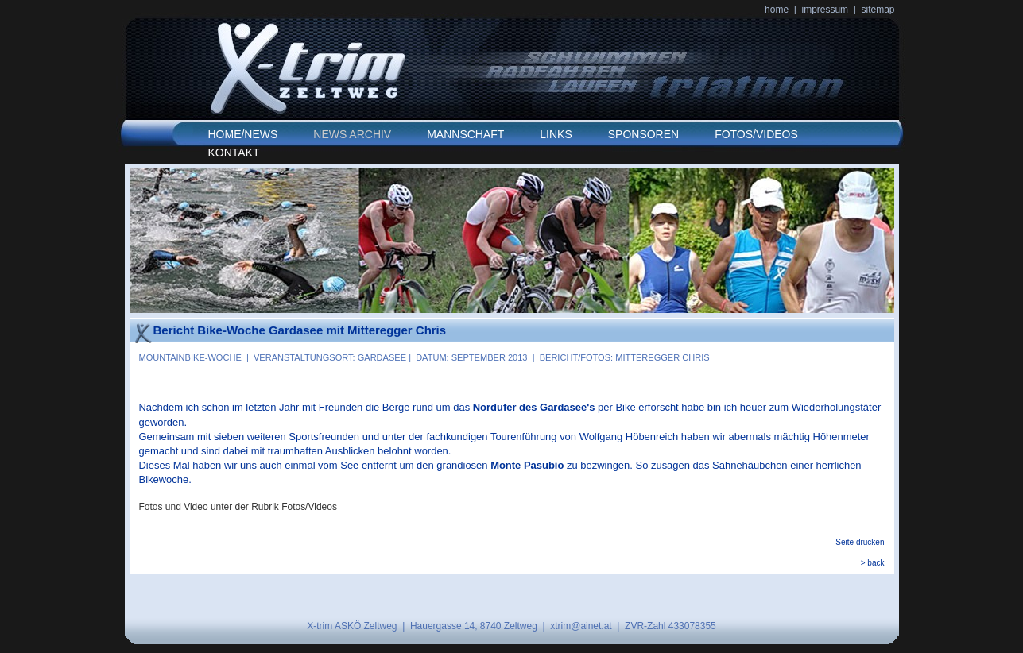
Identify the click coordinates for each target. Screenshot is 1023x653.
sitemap (878, 9)
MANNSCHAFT (465, 134)
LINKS (556, 134)
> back (873, 562)
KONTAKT (234, 152)
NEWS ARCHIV (352, 134)
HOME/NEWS (243, 134)
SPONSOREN (643, 134)
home (777, 9)
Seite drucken (859, 542)
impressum (824, 9)
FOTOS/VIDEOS (756, 134)
